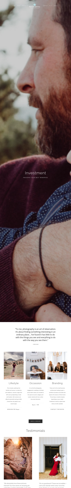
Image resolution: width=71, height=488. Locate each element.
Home (13, 5)
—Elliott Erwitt (35, 344)
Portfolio (25, 5)
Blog (51, 5)
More (56, 5)
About (18, 5)
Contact (45, 5)
